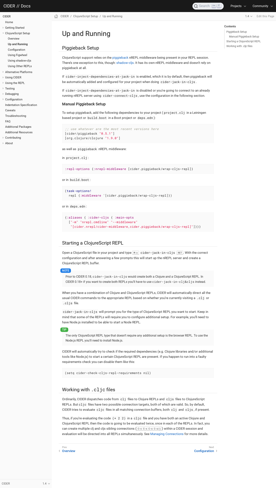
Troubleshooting (15, 116)
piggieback (120, 57)
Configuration (16, 49)
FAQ (7, 121)
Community (260, 6)
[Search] (208, 6)
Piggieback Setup (236, 31)
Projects (236, 6)
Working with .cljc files (239, 46)
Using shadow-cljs (19, 60)
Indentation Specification (21, 105)
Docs (25, 6)
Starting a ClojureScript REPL (243, 41)
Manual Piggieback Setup (244, 36)
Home (9, 22)
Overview (13, 38)
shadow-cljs (125, 63)
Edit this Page (265, 16)
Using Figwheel (17, 55)
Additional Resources (19, 132)
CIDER (9, 6)
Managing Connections (167, 434)
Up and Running (18, 44)
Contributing (13, 137)
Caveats (10, 110)
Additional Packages (18, 127)
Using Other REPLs (20, 66)
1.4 (247, 16)
